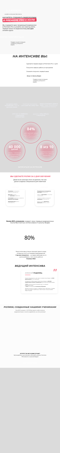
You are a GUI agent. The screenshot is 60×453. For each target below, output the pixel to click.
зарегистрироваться (30, 212)
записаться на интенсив (30, 167)
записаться (30, 299)
